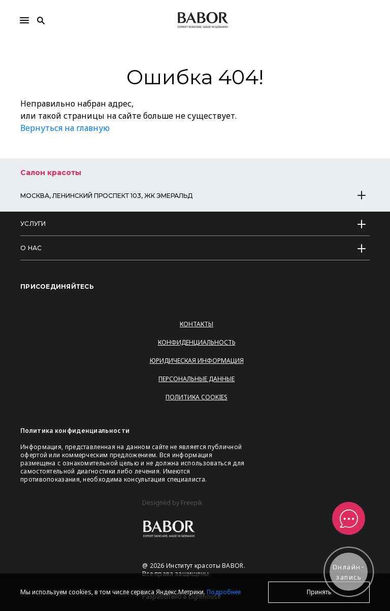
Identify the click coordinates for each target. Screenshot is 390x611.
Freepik (191, 503)
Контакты (196, 324)
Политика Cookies (197, 397)
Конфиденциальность (197, 342)
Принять (319, 592)
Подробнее (224, 592)
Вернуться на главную (65, 127)
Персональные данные (196, 379)
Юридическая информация (197, 360)
